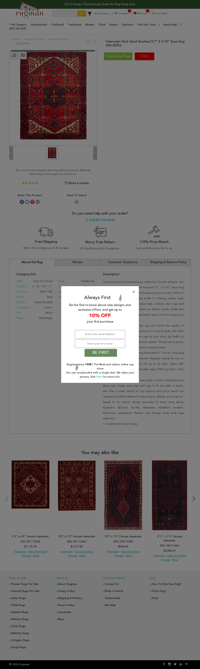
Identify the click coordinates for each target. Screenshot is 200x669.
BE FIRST (100, 353)
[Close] (101, 292)
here (99, 376)
